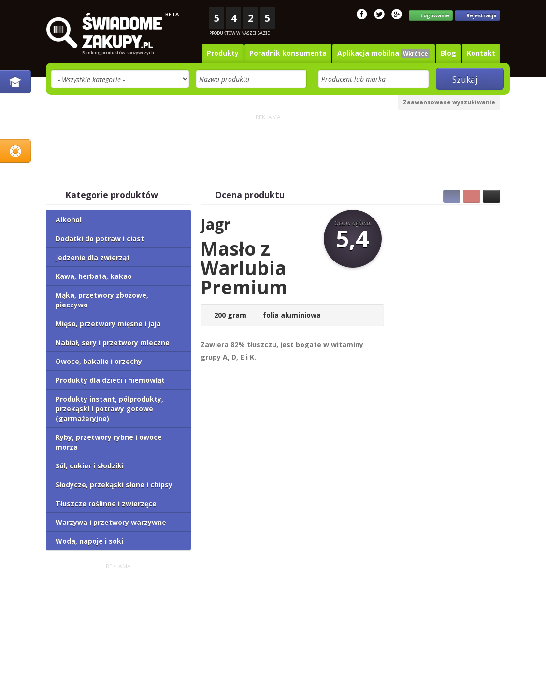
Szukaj (469, 79)
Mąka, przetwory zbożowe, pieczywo (102, 299)
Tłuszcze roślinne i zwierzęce (106, 503)
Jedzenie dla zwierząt (93, 257)
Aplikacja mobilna (383, 53)
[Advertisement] (268, 145)
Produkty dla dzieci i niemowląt (110, 380)
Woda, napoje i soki (89, 541)
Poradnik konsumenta (288, 53)
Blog (448, 53)
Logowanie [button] (430, 15)
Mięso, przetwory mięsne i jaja (108, 323)
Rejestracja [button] (477, 15)
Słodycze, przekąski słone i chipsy (114, 484)
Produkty (223, 53)
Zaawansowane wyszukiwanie (449, 102)
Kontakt (481, 53)
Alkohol (69, 219)
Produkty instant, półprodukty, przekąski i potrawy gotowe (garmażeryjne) (109, 408)
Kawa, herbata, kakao (94, 276)
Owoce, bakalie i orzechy (99, 361)
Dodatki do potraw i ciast (100, 238)
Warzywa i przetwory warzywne (111, 522)
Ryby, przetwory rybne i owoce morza (109, 442)
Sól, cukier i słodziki (90, 465)
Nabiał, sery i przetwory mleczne (113, 342)
